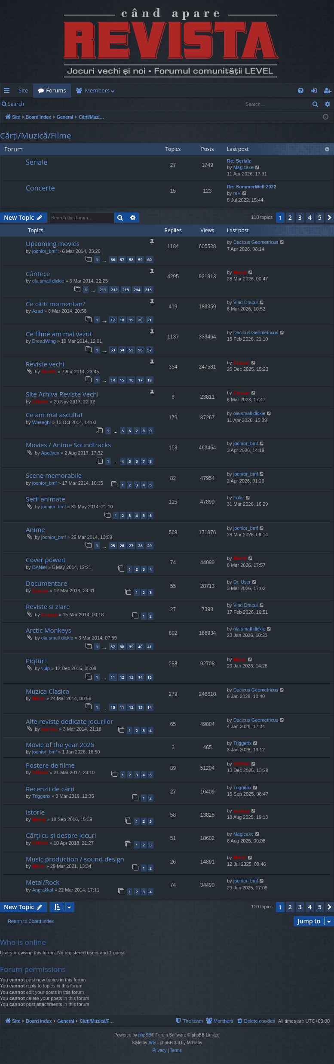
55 (131, 350)
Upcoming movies (53, 243)
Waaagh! (41, 422)
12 (122, 677)
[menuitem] (167, 90)
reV (237, 193)
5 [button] (320, 217)
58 (131, 259)
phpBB (144, 1035)
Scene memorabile (54, 475)
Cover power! (46, 559)
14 (112, 380)
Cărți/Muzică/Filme (35, 135)
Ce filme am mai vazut (59, 333)
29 (149, 545)
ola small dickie (48, 280)
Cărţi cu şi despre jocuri (61, 835)
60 (149, 259)
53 (112, 350)
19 (131, 320)
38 (122, 646)
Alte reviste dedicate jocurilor (69, 721)
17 (112, 320)
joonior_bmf (44, 251)
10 (112, 707)
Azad (37, 311)
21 (149, 320)
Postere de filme (50, 765)
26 (122, 545)
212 (114, 289)
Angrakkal (42, 889)
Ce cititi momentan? (56, 303)
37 (112, 646)
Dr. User (242, 581)
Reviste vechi (45, 364)
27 (131, 545)
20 (140, 320)
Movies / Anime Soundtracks (68, 444)
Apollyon (50, 452)
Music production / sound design (75, 859)
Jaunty (48, 371)
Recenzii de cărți (50, 788)
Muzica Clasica (47, 691)
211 (102, 289)
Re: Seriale (239, 160)
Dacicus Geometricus (256, 242)
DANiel (39, 567)
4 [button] (310, 217)
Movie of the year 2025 (60, 744)
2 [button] (290, 217)
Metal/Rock (42, 882)
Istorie (35, 812)
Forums (56, 90)
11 (112, 677)
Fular (238, 497)
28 (140, 545)
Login (43, 104)
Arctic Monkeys (48, 630)
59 (140, 259)
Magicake (243, 167)
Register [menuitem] (329, 92)
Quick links (8, 92)
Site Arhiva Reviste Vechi (62, 394)
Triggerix (242, 743)
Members (97, 90)
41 (149, 646)
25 (112, 545)
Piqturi (36, 660)
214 (137, 289)
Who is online (23, 942)
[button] (329, 217)
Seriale (36, 162)
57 (122, 259)
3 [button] (300, 217)
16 (131, 380)
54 (122, 350)
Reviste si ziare (48, 606)
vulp (45, 668)
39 (131, 646)
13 (131, 677)
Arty (152, 1042)
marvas (49, 729)
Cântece (38, 273)
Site (23, 90)
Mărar (239, 659)
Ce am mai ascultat (54, 414)
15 (122, 380)
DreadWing (44, 341)
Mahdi (240, 272)
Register (71, 104)
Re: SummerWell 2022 (251, 186)
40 (140, 646)
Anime (35, 529)
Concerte (40, 188)
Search (16, 104)
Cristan (241, 362)
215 (148, 289)
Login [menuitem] (316, 92)
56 (112, 259)
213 (126, 289)
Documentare (46, 583)
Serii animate (45, 499)
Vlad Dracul (245, 302)
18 (122, 320)
